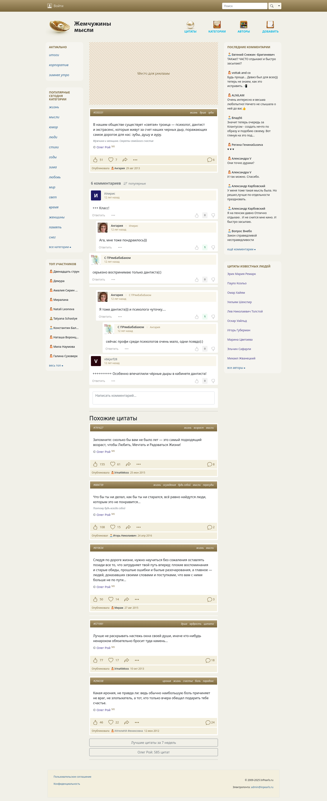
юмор (53, 127)
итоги (54, 55)
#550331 (98, 112)
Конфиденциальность (67, 784)
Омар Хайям (236, 293)
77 (101, 660)
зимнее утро (59, 75)
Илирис (133, 226)
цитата (209, 624)
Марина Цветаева (240, 339)
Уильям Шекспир (239, 302)
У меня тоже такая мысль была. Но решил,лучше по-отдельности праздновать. (252, 194)
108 (102, 527)
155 (102, 464)
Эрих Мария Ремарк (241, 274)
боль (198, 681)
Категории (217, 23)
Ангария (155, 327)
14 (117, 599)
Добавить (270, 23)
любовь (55, 177)
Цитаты (190, 23)
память (55, 227)
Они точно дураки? (240, 163)
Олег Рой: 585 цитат (154, 752)
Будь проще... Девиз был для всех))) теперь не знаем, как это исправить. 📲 (252, 81)
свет (53, 197)
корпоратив (58, 65)
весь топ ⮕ (56, 365)
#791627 (98, 427)
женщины (57, 217)
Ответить (98, 215)
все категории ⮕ (60, 247)
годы (53, 157)
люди (53, 137)
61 (119, 464)
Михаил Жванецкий (241, 358)
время (53, 207)
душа (203, 112)
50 (101, 599)
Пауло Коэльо (237, 283)
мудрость (195, 624)
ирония (167, 681)
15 (119, 527)
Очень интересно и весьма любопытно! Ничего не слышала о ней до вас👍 (251, 104)
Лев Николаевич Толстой (245, 311)
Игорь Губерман (238, 330)
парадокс (208, 681)
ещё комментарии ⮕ (241, 249)
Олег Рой (104, 452)
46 (101, 722)
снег (52, 237)
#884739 (98, 485)
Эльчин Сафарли (239, 349)
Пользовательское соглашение (72, 776)
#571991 (98, 624)
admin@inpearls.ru (262, 787)
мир (52, 187)
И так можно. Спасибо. (243, 177)
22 (117, 722)
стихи (54, 147)
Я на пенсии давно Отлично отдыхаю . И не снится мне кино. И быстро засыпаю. (251, 217)
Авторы (244, 23)
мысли (210, 427)
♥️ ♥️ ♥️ (230, 149)
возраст (199, 427)
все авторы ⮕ (236, 368)
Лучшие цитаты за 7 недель (153, 742)
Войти (55, 6)
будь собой (184, 485)
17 (117, 660)
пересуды (208, 485)
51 (101, 160)
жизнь (193, 112)
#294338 (98, 681)
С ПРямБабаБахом (140, 295)
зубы (211, 112)
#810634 (98, 548)
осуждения (169, 485)
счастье (188, 681)
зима (53, 167)
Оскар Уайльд (237, 321)
